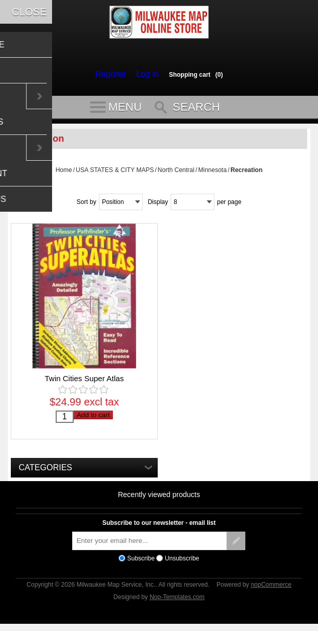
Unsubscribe (182, 563)
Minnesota (212, 174)
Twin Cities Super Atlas (84, 383)
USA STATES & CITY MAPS (115, 174)
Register (113, 74)
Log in (145, 74)
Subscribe (141, 563)
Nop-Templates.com (177, 601)
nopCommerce (271, 589)
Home (64, 174)
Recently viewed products (159, 499)
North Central (176, 174)
